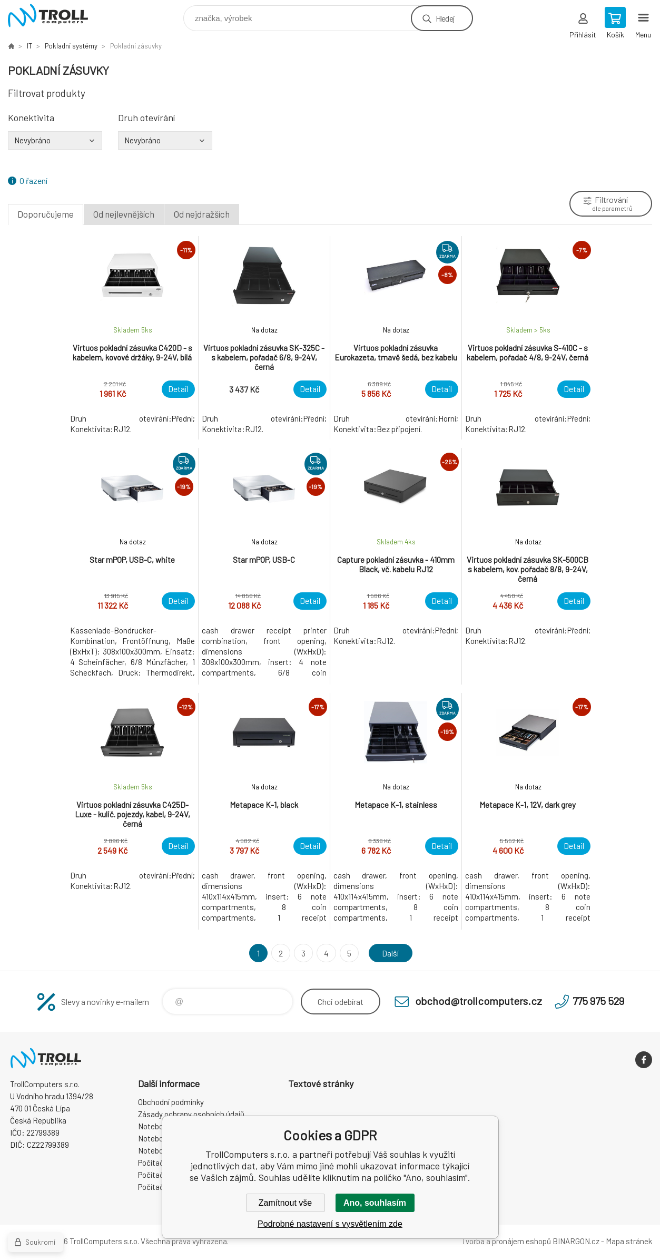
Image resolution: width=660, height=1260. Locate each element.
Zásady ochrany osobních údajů (191, 1114)
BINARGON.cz (576, 1241)
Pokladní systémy (71, 46)
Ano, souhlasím (374, 1202)
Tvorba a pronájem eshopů (506, 1241)
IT (29, 46)
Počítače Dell (160, 1186)
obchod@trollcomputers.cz (478, 1000)
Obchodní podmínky (171, 1102)
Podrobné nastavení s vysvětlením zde (330, 1223)
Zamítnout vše (285, 1202)
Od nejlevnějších (123, 214)
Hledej (445, 18)
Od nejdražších (202, 214)
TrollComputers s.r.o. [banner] (54, 15)
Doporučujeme (45, 214)
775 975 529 (598, 1000)
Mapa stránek (629, 1241)
